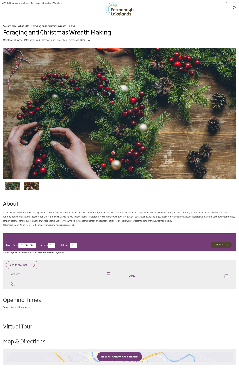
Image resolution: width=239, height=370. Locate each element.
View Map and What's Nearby (119, 356)
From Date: (12, 245)
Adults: (44, 245)
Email (178, 276)
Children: (65, 245)
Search (218, 244)
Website (60, 274)
